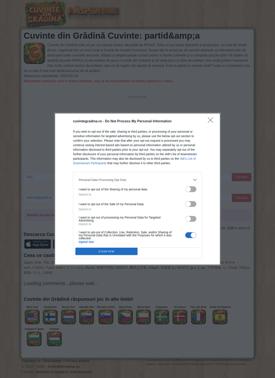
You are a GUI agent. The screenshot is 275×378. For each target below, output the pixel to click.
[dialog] (137, 189)
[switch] (190, 189)
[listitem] (137, 180)
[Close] (212, 121)
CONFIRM (106, 251)
